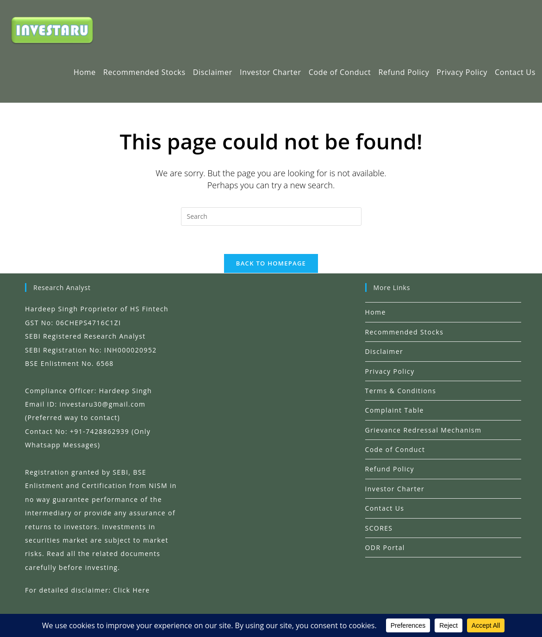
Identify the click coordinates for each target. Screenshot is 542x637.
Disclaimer (384, 351)
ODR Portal (385, 547)
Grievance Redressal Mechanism (423, 430)
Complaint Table (394, 410)
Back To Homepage (271, 263)
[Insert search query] (271, 216)
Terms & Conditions (400, 390)
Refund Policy (389, 468)
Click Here (131, 590)
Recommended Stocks (404, 332)
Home (375, 312)
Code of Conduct (395, 449)
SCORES (379, 528)
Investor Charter (395, 488)
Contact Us (385, 508)
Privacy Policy (390, 371)
